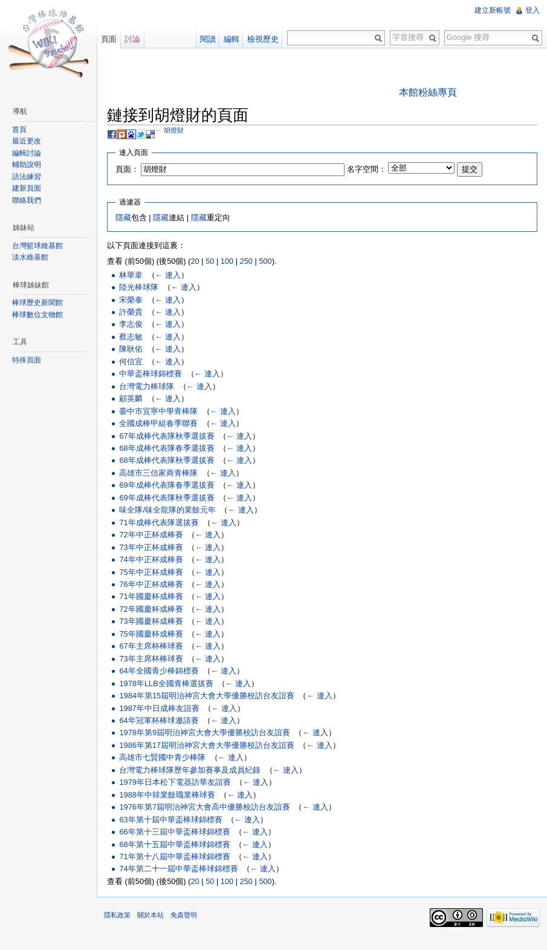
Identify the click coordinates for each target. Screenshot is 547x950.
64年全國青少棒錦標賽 (158, 670)
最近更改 (26, 141)
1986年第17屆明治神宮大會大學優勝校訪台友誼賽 (206, 745)
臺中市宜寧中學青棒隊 (158, 411)
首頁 (19, 129)
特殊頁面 (26, 360)
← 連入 (168, 275)
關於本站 (150, 915)
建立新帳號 (492, 10)
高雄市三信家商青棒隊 (158, 472)
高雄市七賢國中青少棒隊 (162, 757)
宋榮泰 (131, 299)
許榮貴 (131, 311)
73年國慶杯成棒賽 (151, 621)
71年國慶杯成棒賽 (151, 596)
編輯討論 (26, 153)
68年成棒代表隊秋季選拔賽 (166, 460)
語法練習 (26, 176)
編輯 (231, 39)
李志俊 (131, 324)
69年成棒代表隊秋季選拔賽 (166, 497)
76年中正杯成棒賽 (151, 584)
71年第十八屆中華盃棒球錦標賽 (174, 856)
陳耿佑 (131, 348)
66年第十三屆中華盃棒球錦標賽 (174, 831)
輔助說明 (26, 164)
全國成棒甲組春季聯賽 (158, 423)
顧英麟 (131, 398)
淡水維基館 (30, 257)
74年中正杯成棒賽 (151, 559)
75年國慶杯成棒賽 (151, 633)
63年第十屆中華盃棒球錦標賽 (170, 819)
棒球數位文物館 (37, 314)
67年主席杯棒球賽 (151, 645)
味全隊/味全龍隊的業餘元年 (167, 509)
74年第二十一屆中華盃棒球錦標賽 (178, 868)
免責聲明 (183, 915)
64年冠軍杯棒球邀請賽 (158, 720)
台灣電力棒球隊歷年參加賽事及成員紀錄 (190, 770)
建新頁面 (26, 188)
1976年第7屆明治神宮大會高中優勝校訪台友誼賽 (204, 806)
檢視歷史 (263, 39)
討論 (132, 39)
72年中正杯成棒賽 (151, 534)
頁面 (109, 39)
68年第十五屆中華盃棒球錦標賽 (174, 844)
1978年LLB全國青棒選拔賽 (166, 683)
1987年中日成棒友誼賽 (159, 708)
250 (246, 261)
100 (227, 261)
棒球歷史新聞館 (37, 302)
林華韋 (131, 275)
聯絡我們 (26, 200)
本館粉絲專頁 (428, 92)
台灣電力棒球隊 (146, 386)
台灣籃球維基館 (37, 245)
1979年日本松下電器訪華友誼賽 (174, 782)
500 (265, 261)
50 (210, 261)
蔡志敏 (131, 336)
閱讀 (208, 39)
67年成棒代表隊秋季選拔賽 (166, 436)
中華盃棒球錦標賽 (150, 373)
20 (194, 261)
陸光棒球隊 (138, 287)
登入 (532, 10)
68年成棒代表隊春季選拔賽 (166, 448)
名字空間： (366, 169)
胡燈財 (174, 130)
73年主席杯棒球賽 (151, 658)
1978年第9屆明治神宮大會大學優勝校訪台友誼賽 (204, 732)
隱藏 (123, 217)
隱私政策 (117, 915)
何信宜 (131, 361)
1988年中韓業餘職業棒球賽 (167, 794)
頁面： (127, 169)
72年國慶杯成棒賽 (151, 609)
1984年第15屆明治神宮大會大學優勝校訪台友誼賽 (206, 695)
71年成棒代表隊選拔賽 (158, 522)
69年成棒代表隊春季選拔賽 (166, 485)
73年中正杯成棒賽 (151, 547)
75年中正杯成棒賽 (151, 572)
